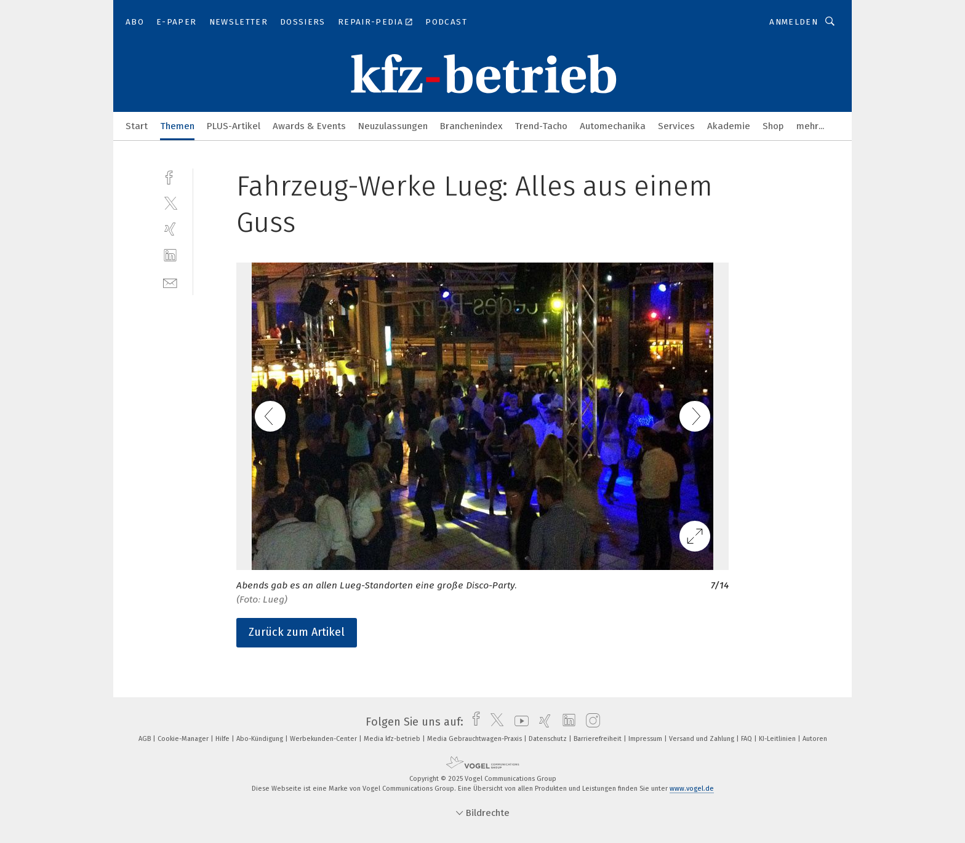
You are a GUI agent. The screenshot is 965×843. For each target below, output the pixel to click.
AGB (145, 739)
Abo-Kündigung (260, 739)
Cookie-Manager (184, 739)
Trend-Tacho (541, 126)
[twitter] (170, 202)
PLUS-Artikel (233, 126)
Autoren (815, 739)
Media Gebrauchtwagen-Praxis (475, 739)
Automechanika (613, 126)
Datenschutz (549, 739)
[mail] (170, 282)
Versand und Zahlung (702, 739)
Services (676, 126)
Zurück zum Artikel (297, 632)
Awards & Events (309, 126)
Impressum (646, 739)
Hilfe (223, 739)
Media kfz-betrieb (393, 739)
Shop (773, 126)
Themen (177, 126)
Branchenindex (471, 126)
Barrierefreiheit (598, 739)
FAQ (747, 739)
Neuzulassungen (393, 126)
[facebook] (170, 176)
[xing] (170, 229)
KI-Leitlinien (778, 739)
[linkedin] (170, 255)
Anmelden (793, 22)
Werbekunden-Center (324, 739)
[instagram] (590, 722)
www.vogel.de (692, 789)
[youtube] (518, 722)
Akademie (728, 126)
